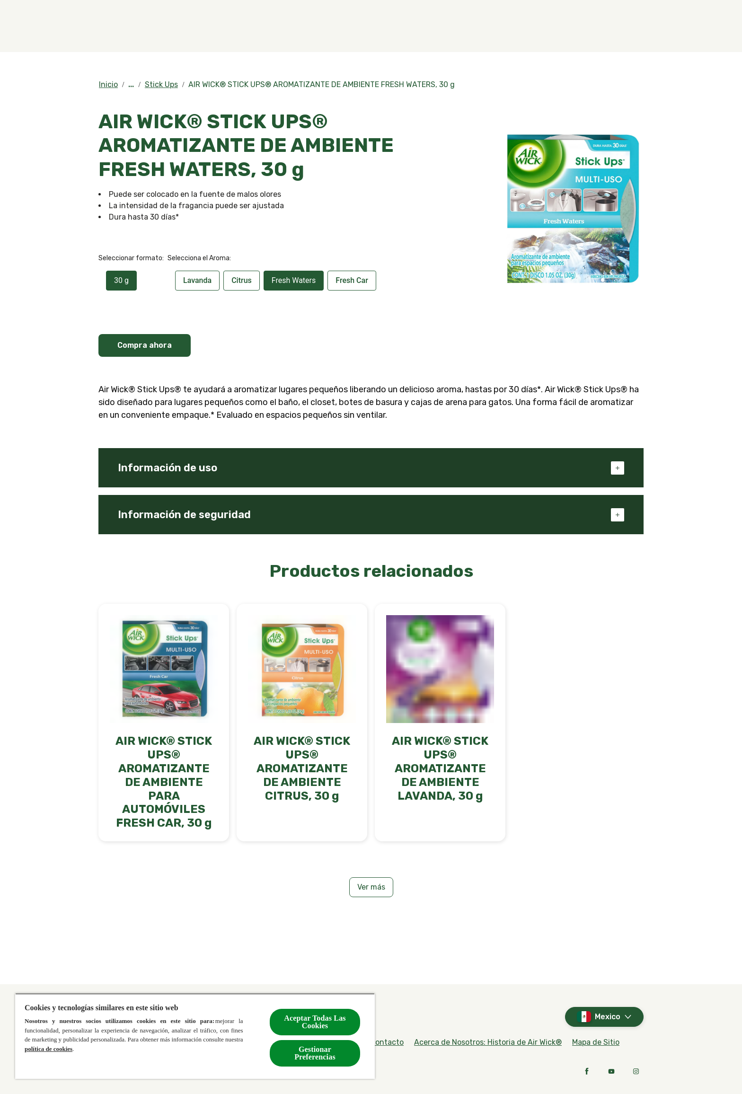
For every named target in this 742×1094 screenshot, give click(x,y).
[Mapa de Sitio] (596, 1042)
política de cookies (48, 1048)
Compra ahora (144, 345)
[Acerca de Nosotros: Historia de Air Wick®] (488, 1042)
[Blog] (542, 26)
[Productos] (235, 26)
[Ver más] (371, 887)
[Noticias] (595, 26)
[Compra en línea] (411, 26)
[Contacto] (487, 26)
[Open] (634, 26)
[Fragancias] (318, 26)
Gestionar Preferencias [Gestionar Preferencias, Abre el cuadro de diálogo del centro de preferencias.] (315, 1053)
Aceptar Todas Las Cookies (314, 1022)
